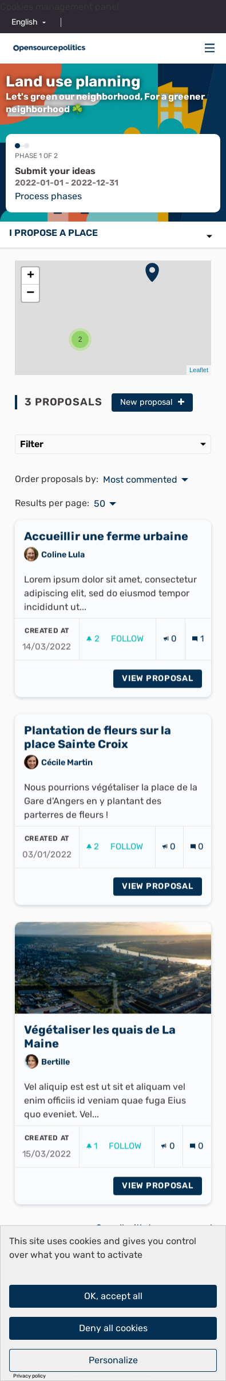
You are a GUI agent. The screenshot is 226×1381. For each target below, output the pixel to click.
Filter (113, 444)
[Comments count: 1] (197, 656)
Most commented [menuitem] (140, 479)
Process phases (48, 196)
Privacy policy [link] (29, 1376)
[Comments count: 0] (197, 863)
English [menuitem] (24, 22)
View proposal (162, 695)
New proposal (152, 402)
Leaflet (198, 369)
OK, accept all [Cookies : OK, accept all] (113, 1296)
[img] (210, 48)
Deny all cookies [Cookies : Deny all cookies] (113, 1328)
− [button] (30, 293)
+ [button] (30, 276)
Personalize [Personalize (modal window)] (113, 1360)
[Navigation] (210, 48)
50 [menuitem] (99, 503)
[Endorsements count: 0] (170, 656)
